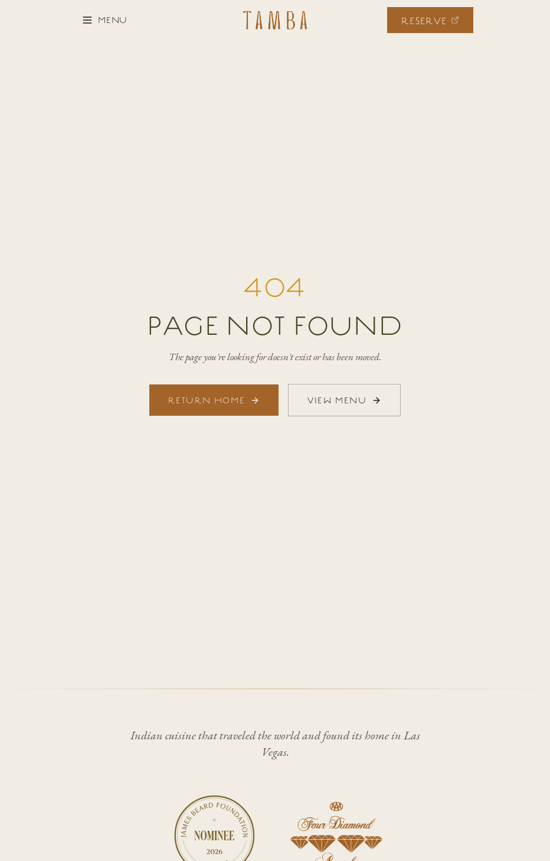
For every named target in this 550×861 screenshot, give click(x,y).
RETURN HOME (214, 400)
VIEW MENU (344, 400)
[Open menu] (104, 20)
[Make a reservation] (430, 20)
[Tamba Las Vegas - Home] (275, 20)
